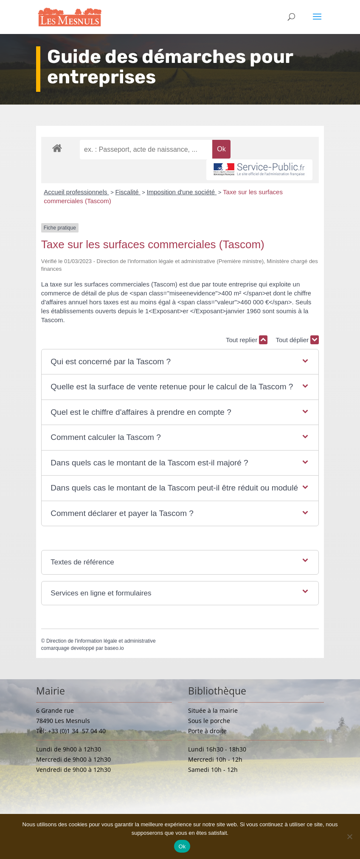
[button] (179, 361)
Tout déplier (297, 339)
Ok (182, 846)
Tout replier (246, 339)
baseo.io (114, 648)
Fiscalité (128, 192)
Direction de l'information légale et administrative (101, 641)
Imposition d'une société (182, 192)
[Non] (349, 836)
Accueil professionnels (76, 192)
